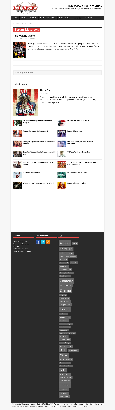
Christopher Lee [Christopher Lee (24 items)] (65, 270)
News (23, 18)
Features (77, 18)
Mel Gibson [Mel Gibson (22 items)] (63, 336)
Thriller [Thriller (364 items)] (65, 385)
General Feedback (20, 241)
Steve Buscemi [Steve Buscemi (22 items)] (65, 380)
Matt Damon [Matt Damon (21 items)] (64, 330)
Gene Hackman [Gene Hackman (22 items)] (65, 301)
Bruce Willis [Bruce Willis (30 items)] (64, 266)
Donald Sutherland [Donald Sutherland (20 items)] (66, 285)
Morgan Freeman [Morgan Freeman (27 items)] (66, 346)
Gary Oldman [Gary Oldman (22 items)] (64, 298)
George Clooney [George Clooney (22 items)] (65, 305)
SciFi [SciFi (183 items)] (62, 370)
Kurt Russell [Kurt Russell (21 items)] (63, 321)
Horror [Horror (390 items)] (65, 309)
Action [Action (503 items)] (65, 243)
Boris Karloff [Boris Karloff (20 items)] (64, 263)
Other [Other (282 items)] (64, 355)
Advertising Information (22, 251)
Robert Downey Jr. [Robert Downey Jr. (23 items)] (66, 359)
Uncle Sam (46, 90)
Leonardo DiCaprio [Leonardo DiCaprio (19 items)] (66, 324)
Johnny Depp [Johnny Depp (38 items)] (65, 317)
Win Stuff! (89, 18)
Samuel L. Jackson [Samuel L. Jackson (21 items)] (66, 366)
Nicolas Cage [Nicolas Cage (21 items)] (73, 350)
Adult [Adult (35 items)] (75, 244)
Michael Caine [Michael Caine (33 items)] (65, 340)
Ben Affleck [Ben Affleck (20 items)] (63, 260)
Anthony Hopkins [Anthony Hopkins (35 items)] (66, 253)
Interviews (64, 18)
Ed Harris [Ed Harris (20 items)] (63, 295)
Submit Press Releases (21, 249)
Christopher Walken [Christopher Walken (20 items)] (66, 273)
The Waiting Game (24, 35)
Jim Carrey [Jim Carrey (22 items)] (63, 314)
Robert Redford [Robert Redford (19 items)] (65, 363)
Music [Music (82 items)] (63, 350)
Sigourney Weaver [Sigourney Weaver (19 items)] (65, 377)
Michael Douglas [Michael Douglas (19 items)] (65, 343)
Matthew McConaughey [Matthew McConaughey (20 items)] (67, 333)
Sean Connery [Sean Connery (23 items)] (64, 374)
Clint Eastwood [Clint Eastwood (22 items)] (64, 276)
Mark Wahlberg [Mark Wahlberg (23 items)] (65, 327)
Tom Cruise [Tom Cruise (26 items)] (64, 390)
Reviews (33, 18)
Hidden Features (48, 18)
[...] (77, 49)
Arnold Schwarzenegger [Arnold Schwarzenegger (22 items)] (68, 256)
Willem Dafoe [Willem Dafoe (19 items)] (64, 396)
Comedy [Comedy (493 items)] (66, 281)
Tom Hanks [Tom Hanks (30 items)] (64, 393)
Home (15, 18)
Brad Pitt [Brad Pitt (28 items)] (74, 263)
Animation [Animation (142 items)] (66, 248)
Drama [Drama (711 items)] (65, 290)
